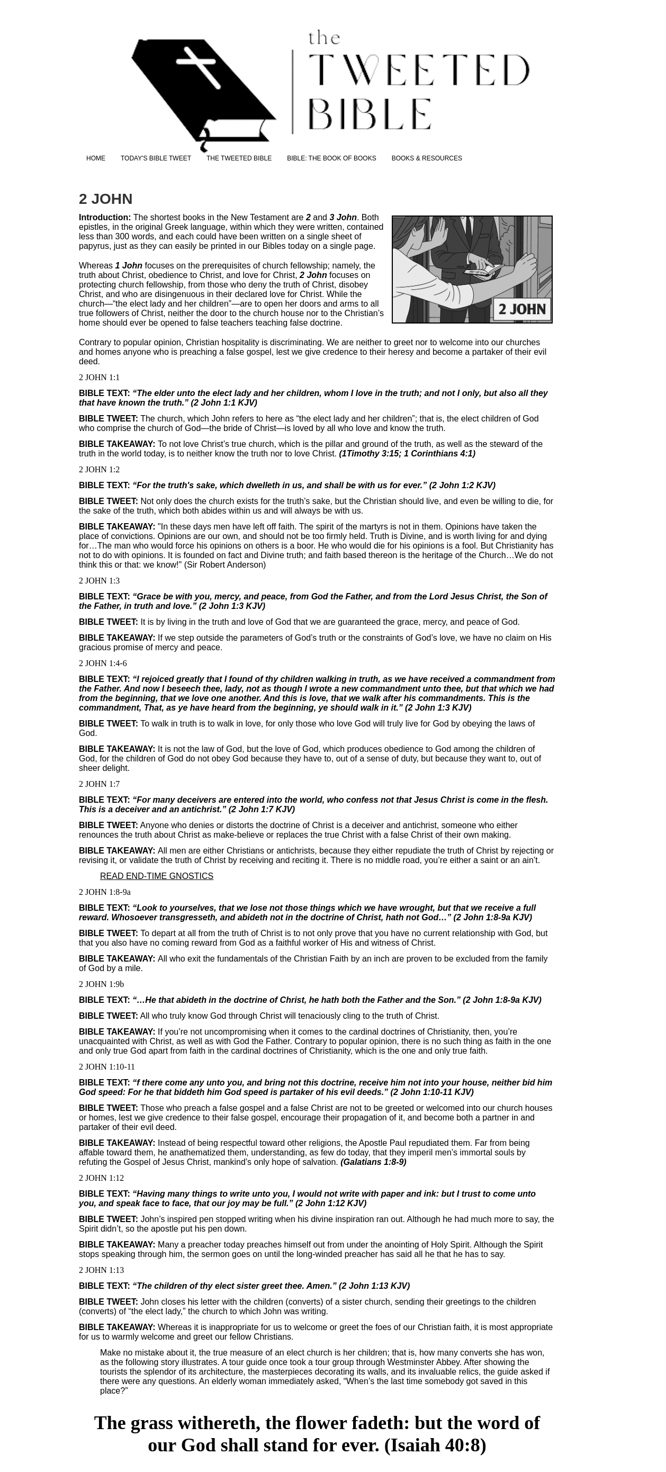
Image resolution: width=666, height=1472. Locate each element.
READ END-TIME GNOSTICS (156, 876)
